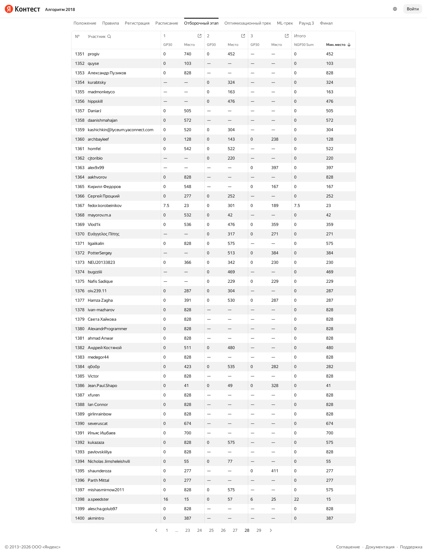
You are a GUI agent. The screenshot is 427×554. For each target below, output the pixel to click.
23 (187, 530)
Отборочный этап (201, 23)
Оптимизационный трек (247, 23)
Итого (303, 36)
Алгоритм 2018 (60, 9)
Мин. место (338, 44)
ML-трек (285, 23)
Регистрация (137, 23)
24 (199, 530)
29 (258, 530)
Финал (326, 23)
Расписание (166, 23)
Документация (380, 547)
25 (211, 530)
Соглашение (348, 547)
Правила (110, 23)
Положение (85, 23)
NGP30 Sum (307, 44)
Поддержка (411, 547)
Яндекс (51, 547)
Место (192, 44)
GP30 (170, 44)
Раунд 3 (306, 23)
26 (223, 530)
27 (235, 530)
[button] (99, 36)
